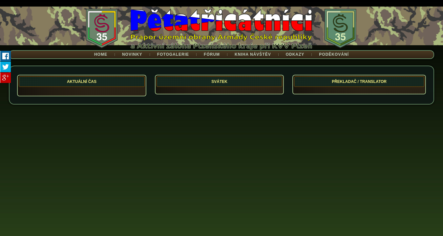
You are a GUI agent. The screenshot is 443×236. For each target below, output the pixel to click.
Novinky (132, 54)
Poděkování (334, 54)
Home (100, 54)
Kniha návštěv (253, 54)
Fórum (212, 54)
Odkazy (295, 54)
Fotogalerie (173, 54)
